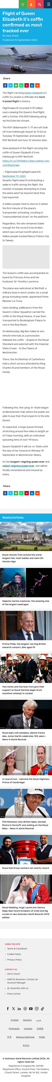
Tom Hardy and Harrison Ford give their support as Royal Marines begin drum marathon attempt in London (23, 690)
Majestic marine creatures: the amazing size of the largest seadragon (25, 603)
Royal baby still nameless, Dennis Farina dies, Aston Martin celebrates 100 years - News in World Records (24, 736)
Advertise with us (19, 988)
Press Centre (14, 994)
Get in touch (13, 974)
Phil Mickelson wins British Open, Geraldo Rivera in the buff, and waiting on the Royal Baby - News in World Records (25, 825)
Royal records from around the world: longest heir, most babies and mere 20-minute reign (23, 558)
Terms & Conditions (17, 949)
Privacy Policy (14, 960)
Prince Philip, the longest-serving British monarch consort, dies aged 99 (24, 645)
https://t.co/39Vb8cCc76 (17, 161)
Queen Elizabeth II (34, 93)
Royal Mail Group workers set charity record (25, 868)
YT (26, 390)
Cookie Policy (14, 954)
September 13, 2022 (14, 176)
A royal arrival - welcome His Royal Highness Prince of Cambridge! (26, 781)
